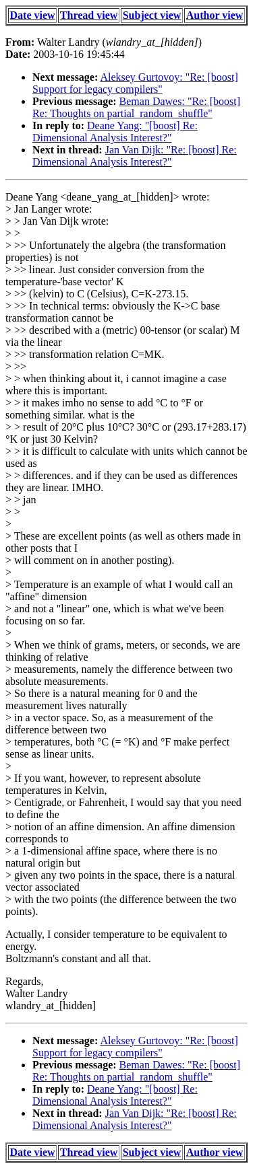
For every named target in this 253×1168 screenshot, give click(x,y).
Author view (215, 15)
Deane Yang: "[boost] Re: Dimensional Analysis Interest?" (115, 131)
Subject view (152, 15)
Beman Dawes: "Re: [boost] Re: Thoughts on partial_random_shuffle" (136, 107)
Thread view (88, 15)
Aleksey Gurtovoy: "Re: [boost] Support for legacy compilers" (135, 83)
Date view (32, 15)
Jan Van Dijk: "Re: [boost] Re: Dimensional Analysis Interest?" (134, 156)
